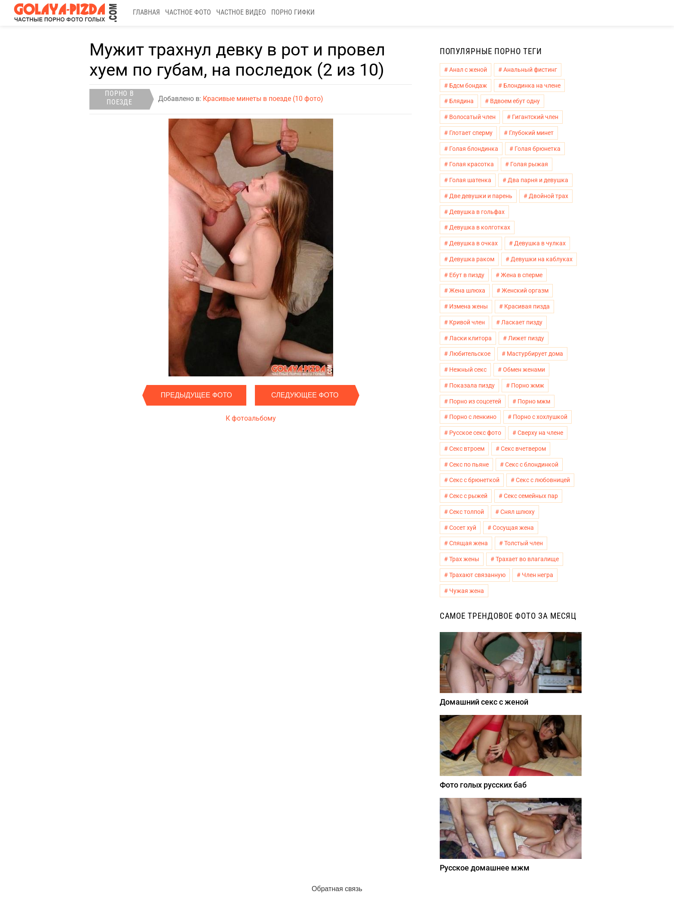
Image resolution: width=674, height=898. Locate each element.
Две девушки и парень (480, 195)
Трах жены (464, 559)
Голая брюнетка (538, 148)
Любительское (469, 353)
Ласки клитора (470, 338)
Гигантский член (535, 116)
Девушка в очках (473, 243)
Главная (146, 12)
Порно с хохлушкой (540, 416)
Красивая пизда (527, 306)
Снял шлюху (517, 511)
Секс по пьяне (469, 464)
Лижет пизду (526, 338)
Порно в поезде (119, 97)
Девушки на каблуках (542, 259)
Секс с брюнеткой (474, 479)
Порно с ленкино (472, 416)
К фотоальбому (251, 418)
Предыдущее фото (196, 395)
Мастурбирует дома (535, 353)
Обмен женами (524, 369)
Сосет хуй (462, 527)
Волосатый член (472, 116)
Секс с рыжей (468, 495)
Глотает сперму (471, 132)
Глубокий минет (531, 132)
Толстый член (523, 543)
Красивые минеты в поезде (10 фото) (263, 99)
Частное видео (241, 12)
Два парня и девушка (538, 180)
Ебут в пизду (466, 275)
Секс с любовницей (543, 479)
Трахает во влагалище (527, 559)
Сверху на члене (540, 432)
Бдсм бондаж (468, 85)
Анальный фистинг (530, 69)
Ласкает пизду (521, 322)
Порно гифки (293, 12)
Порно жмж (527, 385)
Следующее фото (304, 395)
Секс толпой (466, 511)
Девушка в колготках (479, 227)
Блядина (461, 101)
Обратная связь (337, 888)
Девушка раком (471, 259)
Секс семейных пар (531, 495)
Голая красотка (471, 164)
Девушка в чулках (540, 243)
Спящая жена (468, 543)
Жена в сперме (521, 275)
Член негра (537, 574)
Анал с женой (468, 69)
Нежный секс (468, 369)
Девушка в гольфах (477, 211)
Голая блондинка (473, 148)
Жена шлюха (467, 290)
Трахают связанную (477, 574)
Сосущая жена (513, 527)
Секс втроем (466, 448)
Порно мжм (534, 401)
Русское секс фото (475, 432)
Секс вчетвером (523, 448)
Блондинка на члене (532, 85)
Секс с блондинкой (531, 464)
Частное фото (188, 12)
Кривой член (467, 322)
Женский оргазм (525, 290)
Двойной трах (548, 195)
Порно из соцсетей (475, 401)
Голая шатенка (470, 180)
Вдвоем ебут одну (515, 101)
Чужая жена (466, 590)
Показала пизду (472, 385)
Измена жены (468, 306)
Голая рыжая (529, 164)
